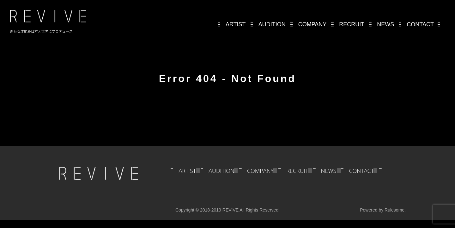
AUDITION (221, 170)
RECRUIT (297, 170)
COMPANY (260, 170)
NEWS (329, 170)
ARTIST (187, 170)
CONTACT (361, 170)
